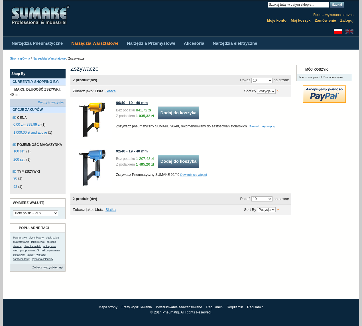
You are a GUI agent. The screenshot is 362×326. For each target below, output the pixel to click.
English (349, 31)
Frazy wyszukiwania (136, 307)
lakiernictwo (37, 242)
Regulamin (214, 307)
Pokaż (245, 80)
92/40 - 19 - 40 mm (132, 151)
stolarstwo (19, 254)
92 (15, 187)
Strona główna (20, 58)
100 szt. (19, 151)
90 (15, 178)
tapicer (30, 254)
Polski (338, 31)
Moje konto (276, 20)
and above (30, 133)
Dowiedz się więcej (262, 126)
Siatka (110, 91)
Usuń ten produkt (62, 89)
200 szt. (19, 160)
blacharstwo (20, 237)
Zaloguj (346, 20)
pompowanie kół (29, 250)
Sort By (250, 91)
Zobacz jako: (83, 91)
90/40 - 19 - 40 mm (132, 103)
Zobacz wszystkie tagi (47, 267)
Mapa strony (108, 307)
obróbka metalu (32, 246)
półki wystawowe (50, 250)
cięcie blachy (36, 237)
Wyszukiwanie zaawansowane (179, 307)
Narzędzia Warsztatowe (49, 58)
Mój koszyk (300, 20)
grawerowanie (21, 242)
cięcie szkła (52, 237)
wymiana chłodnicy (42, 259)
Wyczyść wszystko (51, 102)
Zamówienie (325, 20)
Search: (264, 5)
